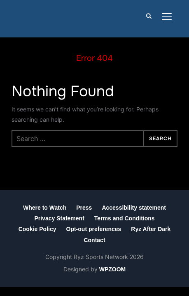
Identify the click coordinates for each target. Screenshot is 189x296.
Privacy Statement (59, 218)
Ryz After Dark (150, 229)
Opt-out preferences (93, 229)
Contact (94, 240)
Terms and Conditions (124, 218)
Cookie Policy (37, 229)
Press (84, 207)
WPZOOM (112, 269)
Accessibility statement (134, 207)
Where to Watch (44, 207)
